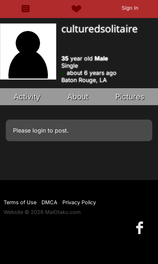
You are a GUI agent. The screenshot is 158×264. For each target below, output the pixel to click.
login (39, 130)
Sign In (130, 8)
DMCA (49, 202)
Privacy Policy (79, 202)
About (77, 96)
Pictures (129, 96)
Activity (27, 96)
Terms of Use (20, 202)
